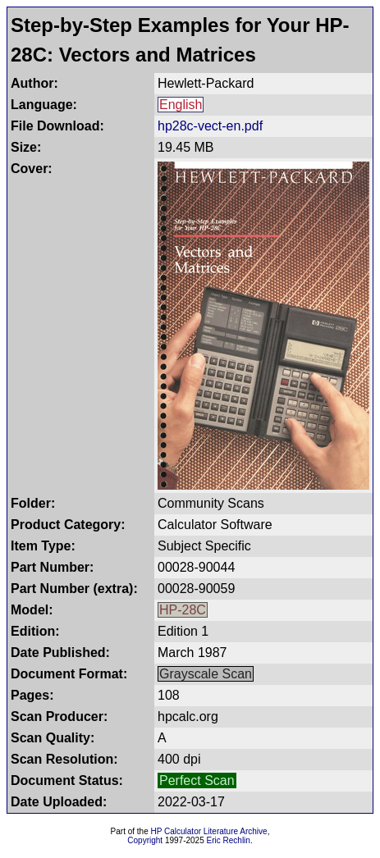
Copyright (145, 840)
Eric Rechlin (228, 840)
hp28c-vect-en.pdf (210, 126)
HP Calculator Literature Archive (209, 831)
